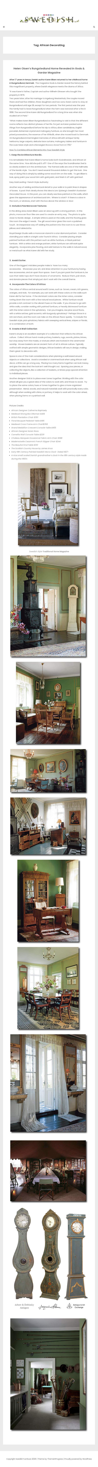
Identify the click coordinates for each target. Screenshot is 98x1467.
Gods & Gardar (57, 83)
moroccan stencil (43, 233)
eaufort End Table (24, 445)
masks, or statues (41, 340)
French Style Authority (38, 182)
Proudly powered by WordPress (78, 1459)
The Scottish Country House (24, 448)
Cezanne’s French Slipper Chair (40, 441)
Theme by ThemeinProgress (50, 1459)
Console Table (44, 427)
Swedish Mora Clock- (47, 451)
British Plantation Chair (22, 417)
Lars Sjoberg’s (61, 190)
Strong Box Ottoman (30, 413)
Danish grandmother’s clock (44, 455)
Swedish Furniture (49, 10)
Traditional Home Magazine (56, 551)
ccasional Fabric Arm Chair (44, 438)
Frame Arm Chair (34, 424)
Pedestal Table (33, 420)
